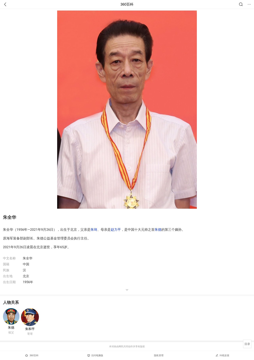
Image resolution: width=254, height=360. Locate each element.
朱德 (158, 230)
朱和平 (30, 329)
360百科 (127, 4)
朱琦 (93, 230)
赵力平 (116, 230)
